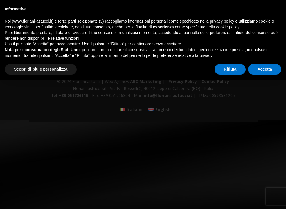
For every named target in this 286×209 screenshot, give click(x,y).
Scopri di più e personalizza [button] (40, 69)
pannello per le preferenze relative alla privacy (171, 55)
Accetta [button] (264, 69)
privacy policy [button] (222, 21)
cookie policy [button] (227, 27)
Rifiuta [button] (230, 69)
